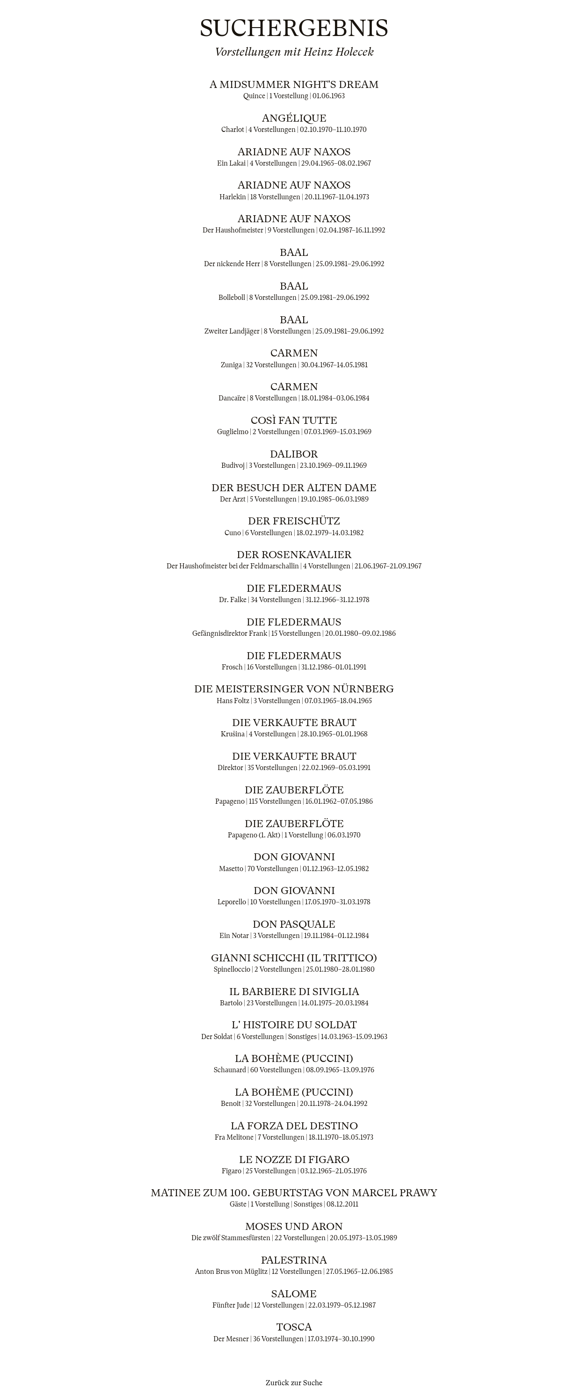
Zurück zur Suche (294, 1383)
